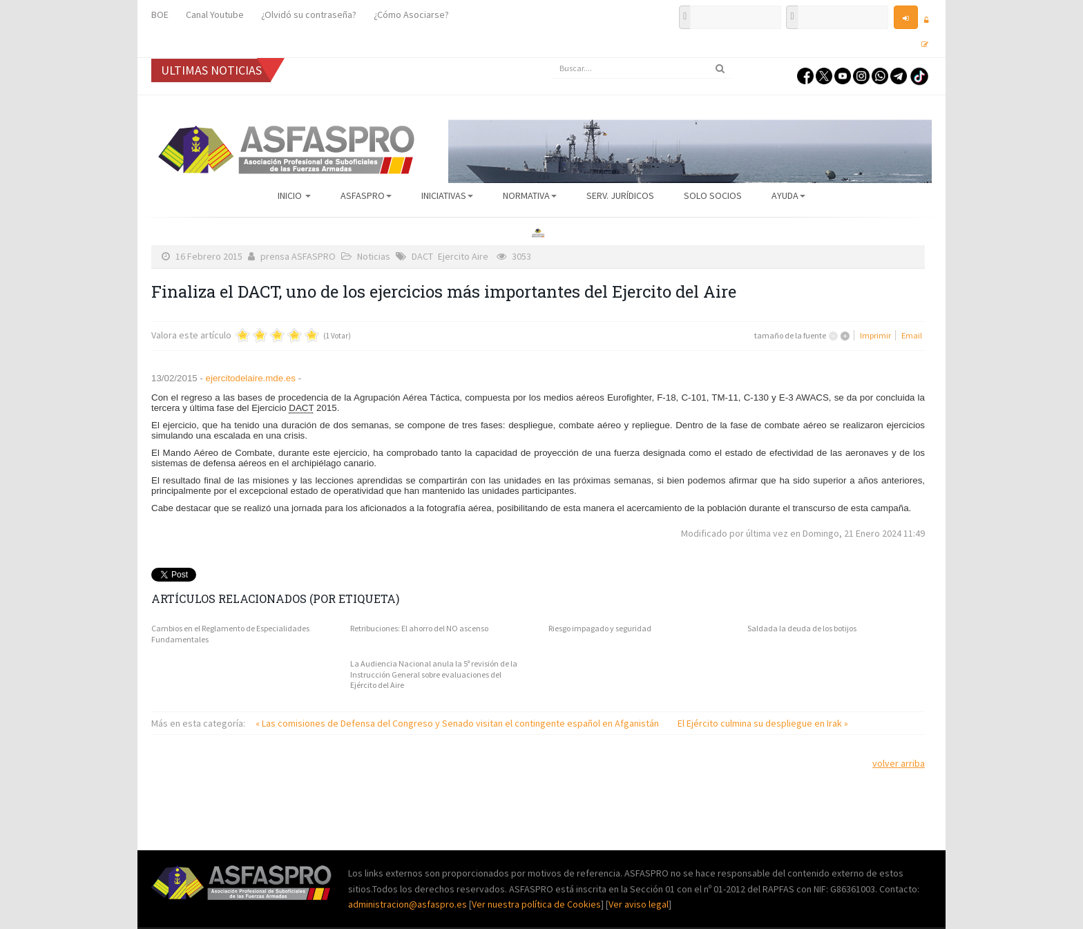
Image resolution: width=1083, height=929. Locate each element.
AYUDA (788, 195)
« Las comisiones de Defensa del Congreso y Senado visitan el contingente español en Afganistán (458, 723)
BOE (160, 14)
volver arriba (898, 763)
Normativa (530, 195)
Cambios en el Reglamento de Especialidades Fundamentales (230, 633)
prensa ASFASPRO (298, 256)
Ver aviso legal (638, 904)
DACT (422, 256)
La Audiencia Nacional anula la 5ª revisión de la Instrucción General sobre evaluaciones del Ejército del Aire (433, 674)
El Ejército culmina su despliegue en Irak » (763, 723)
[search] (641, 68)
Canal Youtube (215, 14)
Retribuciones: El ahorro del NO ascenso (419, 628)
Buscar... (552, 58)
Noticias (373, 256)
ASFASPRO (366, 195)
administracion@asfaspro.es (408, 904)
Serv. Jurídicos (620, 195)
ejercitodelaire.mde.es (251, 378)
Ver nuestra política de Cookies (536, 904)
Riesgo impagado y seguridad (599, 628)
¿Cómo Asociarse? (411, 14)
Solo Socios (713, 195)
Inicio (294, 195)
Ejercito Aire (463, 256)
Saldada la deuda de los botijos (801, 628)
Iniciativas (447, 195)
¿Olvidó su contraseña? (308, 14)
